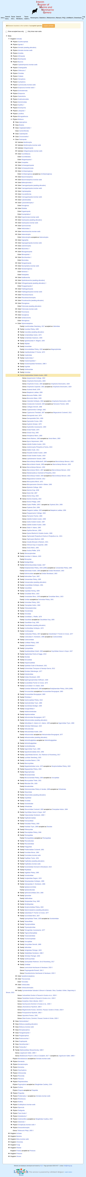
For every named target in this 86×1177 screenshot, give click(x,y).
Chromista (19, 1142)
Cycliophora (21, 82)
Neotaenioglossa (27, 269)
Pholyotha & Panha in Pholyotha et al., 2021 (44, 536)
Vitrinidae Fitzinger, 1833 (32, 956)
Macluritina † (26, 249)
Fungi (18, 1145)
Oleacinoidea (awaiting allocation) (35, 795)
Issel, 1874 (34, 415)
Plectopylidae (28, 835)
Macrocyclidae (29, 763)
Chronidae (27, 614)
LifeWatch (69, 18)
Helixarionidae (28, 734)
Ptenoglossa (25, 303)
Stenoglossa (25, 320)
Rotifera (20, 1102)
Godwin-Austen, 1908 (36, 519)
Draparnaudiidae (29, 663)
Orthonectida (22, 1073)
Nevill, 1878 (33, 389)
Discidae (27, 657)
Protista (18, 1151)
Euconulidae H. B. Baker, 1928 (34, 686)
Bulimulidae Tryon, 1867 (32, 576)
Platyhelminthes (23, 1081)
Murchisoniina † (26, 257)
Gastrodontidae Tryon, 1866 (33, 703)
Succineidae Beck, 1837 (32, 916)
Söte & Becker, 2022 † (32, 1001)
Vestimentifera (22, 1119)
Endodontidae (28, 674)
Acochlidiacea (25, 154)
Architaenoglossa (26, 174)
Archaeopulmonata (27, 168)
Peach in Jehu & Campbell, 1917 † (35, 1056)
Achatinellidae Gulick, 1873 (33, 335)
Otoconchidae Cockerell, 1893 (34, 809)
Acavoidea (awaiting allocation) (34, 332)
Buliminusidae (28, 573)
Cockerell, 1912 (62, 412)
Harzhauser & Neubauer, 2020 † (38, 967)
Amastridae (28, 346)
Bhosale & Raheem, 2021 (37, 542)
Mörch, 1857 (35, 470)
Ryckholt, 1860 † (32, 1007)
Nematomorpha (23, 1064)
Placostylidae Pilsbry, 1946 (32, 832)
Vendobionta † (22, 1116)
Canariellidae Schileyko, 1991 (33, 585)
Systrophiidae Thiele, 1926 (32, 918)
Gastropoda (22, 139)
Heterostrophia (26, 237)
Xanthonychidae (29, 959)
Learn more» (68, 1172)
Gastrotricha (22, 96)
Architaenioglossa (27, 171)
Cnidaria (20, 76)
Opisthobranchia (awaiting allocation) (33, 280)
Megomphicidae (56, 349)
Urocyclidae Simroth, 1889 (32, 944)
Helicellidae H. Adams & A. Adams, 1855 (37, 723)
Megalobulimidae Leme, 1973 (33, 766)
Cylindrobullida (26, 200)
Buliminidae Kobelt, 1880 (32, 571)
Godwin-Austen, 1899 (37, 453)
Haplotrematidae (29, 714)
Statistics (42, 18)
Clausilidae (27, 619)
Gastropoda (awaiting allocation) (32, 220)
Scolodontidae (28, 875)
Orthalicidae (62, 789)
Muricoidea (25, 260)
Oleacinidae (28, 792)
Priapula (20, 1090)
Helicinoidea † (26, 228)
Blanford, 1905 (35, 539)
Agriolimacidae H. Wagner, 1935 (34, 341)
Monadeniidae (28, 786)
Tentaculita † (23, 1047)
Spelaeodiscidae (29, 890)
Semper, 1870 (34, 424)
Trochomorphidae (29, 939)
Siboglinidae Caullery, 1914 (43, 1084)
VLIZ (41, 1165)
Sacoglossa (25, 315)
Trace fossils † (22, 1113)
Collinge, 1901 (34, 487)
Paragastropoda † (27, 286)
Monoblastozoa (22, 1058)
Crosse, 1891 (34, 421)
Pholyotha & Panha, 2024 (39, 447)
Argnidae (27, 366)
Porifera (20, 1087)
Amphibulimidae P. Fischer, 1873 (34, 352)
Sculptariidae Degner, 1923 (33, 878)
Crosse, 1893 (35, 384)
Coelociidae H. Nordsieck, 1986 (34, 637)
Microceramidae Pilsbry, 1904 (33, 778)
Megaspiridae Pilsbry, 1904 (33, 769)
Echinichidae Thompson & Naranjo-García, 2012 (39, 668)
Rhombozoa (22, 1099)
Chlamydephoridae (30, 608)
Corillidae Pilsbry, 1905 (31, 642)
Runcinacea (25, 312)
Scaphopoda (23, 1041)
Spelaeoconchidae (30, 887)
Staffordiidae (28, 898)
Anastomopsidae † (30, 361)
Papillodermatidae (30, 818)
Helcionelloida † (24, 1021)
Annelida (20, 53)
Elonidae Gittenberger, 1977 (33, 671)
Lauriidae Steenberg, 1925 (32, 757)
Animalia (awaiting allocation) (27, 47)
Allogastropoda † (26, 159)
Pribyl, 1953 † (25, 1130)
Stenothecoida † (24, 1044)
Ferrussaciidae (29, 691)
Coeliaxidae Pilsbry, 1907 (32, 634)
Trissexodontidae (29, 936)
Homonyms (34, 18)
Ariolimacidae (28, 369)
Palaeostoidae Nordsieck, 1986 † (34, 815)
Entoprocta (21, 93)
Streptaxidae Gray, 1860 (32, 901)
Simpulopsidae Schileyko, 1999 (34, 881)
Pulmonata (29, 309)
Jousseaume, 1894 (36, 427)
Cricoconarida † (24, 136)
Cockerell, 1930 (36, 404)
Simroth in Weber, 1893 (39, 484)
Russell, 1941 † (34, 970)
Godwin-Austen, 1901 (36, 444)
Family (22, 375)
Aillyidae (27, 343)
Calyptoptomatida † (25, 128)
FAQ (63, 18)
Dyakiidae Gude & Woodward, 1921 (35, 665)
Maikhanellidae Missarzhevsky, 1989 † (32, 1050)
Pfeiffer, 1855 (34, 395)
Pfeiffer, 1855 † (34, 504)
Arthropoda (21, 56)
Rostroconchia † (24, 1038)
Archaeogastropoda (27, 165)
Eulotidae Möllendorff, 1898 (33, 688)
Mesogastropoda (27, 251)
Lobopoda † (21, 111)
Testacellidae (28, 921)
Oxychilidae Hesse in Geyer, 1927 (62, 651)
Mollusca (20, 119)
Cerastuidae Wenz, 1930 (32, 596)
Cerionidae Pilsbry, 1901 (46, 599)
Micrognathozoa (23, 116)
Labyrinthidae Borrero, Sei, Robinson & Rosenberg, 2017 (42, 755)
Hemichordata (22, 102)
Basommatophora (27, 177)
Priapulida (35, 1090)
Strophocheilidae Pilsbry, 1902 (61, 766)
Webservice (51, 18)
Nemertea (21, 1067)
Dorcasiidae (28, 660)
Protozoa (32, 1151)
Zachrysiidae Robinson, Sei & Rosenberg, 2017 (39, 962)
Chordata (21, 73)
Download (77, 18)
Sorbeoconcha (26, 318)
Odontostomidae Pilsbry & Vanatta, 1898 (37, 789)
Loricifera (21, 113)
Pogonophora (22, 1084)
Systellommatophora (28, 976)
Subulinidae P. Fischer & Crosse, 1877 (61, 634)
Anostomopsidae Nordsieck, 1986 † (35, 364)
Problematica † (22, 1096)
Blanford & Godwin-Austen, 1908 (39, 533)
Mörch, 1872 (35, 481)
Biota (22, 1139)
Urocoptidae (55, 778)
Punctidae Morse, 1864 (31, 852)
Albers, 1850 (34, 435)
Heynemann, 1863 (35, 441)
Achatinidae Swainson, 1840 (33, 338)
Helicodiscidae (29, 729)
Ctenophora (21, 79)
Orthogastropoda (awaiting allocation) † (34, 283)
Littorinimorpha (26, 246)
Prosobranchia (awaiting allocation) (33, 300)
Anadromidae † (29, 358)
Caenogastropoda (32, 188)
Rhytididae (27, 870)
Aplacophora (23, 122)
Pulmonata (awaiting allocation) (31, 306)
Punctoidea (32, 855)
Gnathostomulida (23, 99)
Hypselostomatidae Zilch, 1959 (34, 752)
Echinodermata (22, 90)
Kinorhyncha (22, 108)
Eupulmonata (30, 217)
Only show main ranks (33, 32)
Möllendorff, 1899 (37, 461)
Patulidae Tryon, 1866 (31, 826)
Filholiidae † (28, 697)
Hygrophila (25, 240)
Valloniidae (56, 326)
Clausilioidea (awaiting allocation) (34, 625)
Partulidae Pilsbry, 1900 (31, 823)
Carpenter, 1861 (35, 387)
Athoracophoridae (30, 553)
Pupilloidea (32, 864)
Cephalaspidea (26, 191)
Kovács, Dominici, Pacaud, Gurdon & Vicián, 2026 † (43, 1010)
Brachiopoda (22, 59)
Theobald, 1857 (36, 412)
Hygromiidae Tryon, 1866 (66, 723)
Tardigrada (21, 1110)
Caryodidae (28, 588)
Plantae (18, 1148)
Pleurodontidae (29, 844)
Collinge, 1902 (36, 378)
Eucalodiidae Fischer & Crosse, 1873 (36, 683)
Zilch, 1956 (56, 504)
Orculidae (27, 800)
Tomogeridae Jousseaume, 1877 (34, 930)
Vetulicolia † (21, 1122)
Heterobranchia (31, 231)
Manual (58, 18)
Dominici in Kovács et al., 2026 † (37, 1004)
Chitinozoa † (22, 70)
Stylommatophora (27, 323)
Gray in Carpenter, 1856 (37, 545)
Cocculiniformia (26, 194)
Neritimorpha (28, 142)
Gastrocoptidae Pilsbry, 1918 (33, 700)
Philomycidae (28, 829)
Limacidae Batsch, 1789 (32, 760)
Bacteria (19, 1136)
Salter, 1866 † (28, 1053)
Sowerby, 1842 (34, 499)
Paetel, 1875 (33, 430)
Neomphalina (30, 266)
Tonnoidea (25, 982)
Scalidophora (26, 1104)
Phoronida (21, 1076)
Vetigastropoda (28, 148)
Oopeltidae (27, 798)
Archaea (19, 1133)
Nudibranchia (26, 277)
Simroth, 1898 (34, 407)
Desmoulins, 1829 (36, 381)
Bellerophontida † (27, 182)
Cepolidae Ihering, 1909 (32, 591)
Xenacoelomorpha (23, 1127)
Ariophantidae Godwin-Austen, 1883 (35, 375)
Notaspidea (25, 274)
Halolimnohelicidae (30, 711)
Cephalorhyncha (27, 65)
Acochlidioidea (26, 157)
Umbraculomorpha (27, 987)
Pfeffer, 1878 (33, 550)
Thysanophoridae (29, 927)
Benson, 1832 (64, 461)
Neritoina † (25, 271)
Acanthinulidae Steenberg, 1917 (34, 326)
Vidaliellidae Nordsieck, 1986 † (34, 953)
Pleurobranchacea (27, 295)
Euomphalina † (26, 214)
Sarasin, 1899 (36, 458)
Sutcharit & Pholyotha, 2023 (41, 473)
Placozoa (21, 1079)
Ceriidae (27, 599)
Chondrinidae (28, 611)
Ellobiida (24, 208)
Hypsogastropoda (32, 243)
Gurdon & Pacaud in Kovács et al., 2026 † (39, 995)
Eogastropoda (26, 211)
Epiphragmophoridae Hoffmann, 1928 (36, 680)
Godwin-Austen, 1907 (36, 522)
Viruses (18, 1156)
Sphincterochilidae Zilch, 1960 (33, 893)
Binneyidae (27, 559)
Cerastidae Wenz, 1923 (31, 594)
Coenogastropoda (32, 197)
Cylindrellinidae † (29, 645)
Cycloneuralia (27, 85)
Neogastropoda (26, 263)
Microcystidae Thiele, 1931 (32, 780)
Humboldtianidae (29, 746)
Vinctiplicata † (27, 1125)
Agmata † (21, 44)
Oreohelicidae (28, 803)
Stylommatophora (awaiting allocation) (36, 910)
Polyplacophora (24, 1035)
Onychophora (22, 1070)
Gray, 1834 (33, 496)
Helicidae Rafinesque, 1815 (33, 726)
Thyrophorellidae (29, 924)
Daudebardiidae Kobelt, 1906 (33, 651)
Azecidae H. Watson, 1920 (32, 556)
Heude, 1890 (35, 464)
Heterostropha (26, 234)
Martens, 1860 (33, 438)
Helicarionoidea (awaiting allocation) (35, 720)
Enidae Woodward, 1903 (56, 571)
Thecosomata (26, 979)
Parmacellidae (28, 821)
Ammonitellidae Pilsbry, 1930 (33, 349)
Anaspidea (24, 162)
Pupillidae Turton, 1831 (31, 858)
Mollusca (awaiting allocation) (28, 1024)
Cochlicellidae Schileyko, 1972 (34, 628)
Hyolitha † (21, 105)
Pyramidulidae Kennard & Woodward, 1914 (38, 867)
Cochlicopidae (28, 631)
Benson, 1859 (34, 530)
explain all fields (49, 26)
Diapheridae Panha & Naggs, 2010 (35, 654)
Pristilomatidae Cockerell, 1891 (34, 849)
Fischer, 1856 (61, 404)
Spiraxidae (27, 895)
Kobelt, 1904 (35, 476)
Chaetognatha (22, 67)
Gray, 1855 (33, 432)
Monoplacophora (24, 1030)
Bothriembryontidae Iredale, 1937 (34, 565)
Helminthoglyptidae (51, 740)
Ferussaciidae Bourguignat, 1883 (52, 691)
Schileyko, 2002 (35, 401)
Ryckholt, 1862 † (32, 1012)
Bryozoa (20, 62)
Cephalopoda (23, 134)
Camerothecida (24, 131)
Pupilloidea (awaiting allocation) (34, 861)
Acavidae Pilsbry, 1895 (31, 329)
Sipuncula (21, 1107)
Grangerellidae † (29, 709)
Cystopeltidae (28, 648)
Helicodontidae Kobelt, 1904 (33, 732)
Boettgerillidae (28, 562)
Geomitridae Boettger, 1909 (33, 706)
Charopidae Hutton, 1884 (32, 605)
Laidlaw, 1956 (35, 392)
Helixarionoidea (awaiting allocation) (35, 737)
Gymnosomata (26, 226)
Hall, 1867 (32, 493)
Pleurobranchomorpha (29, 297)
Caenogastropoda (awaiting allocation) (34, 185)
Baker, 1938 (34, 398)
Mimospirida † (26, 254)
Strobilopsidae (28, 904)
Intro (2, 18)
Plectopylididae (29, 838)
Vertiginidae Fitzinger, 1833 (33, 950)
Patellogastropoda (27, 289)
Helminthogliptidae (30, 740)
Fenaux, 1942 (30, 1015)
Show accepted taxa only (15, 32)
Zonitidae (27, 964)
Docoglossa (25, 205)
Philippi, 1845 (33, 502)
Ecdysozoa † (26, 87)
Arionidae (27, 372)
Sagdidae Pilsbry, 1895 (31, 872)
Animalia (19, 39)
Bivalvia (21, 125)
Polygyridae (28, 847)
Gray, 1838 (33, 490)
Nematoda (21, 1061)
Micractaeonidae (29, 775)
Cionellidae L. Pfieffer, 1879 (33, 616)
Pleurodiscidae (29, 841)
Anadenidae (28, 355)
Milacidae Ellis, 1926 (30, 783)
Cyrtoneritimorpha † (28, 203)
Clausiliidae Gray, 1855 (47, 619)
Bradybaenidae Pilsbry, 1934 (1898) (35, 568)
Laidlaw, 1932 (34, 510)
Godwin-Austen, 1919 (36, 455)
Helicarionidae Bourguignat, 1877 (34, 717)
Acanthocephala (23, 42)
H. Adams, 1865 (34, 527)
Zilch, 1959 (35, 418)
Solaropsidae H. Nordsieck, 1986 (34, 884)
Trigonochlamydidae (30, 933)
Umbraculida (25, 984)
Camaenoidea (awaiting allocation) (35, 582)
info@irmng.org (68, 1165)
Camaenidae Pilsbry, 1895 (63, 568)
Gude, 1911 (33, 450)
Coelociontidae (57, 637)
